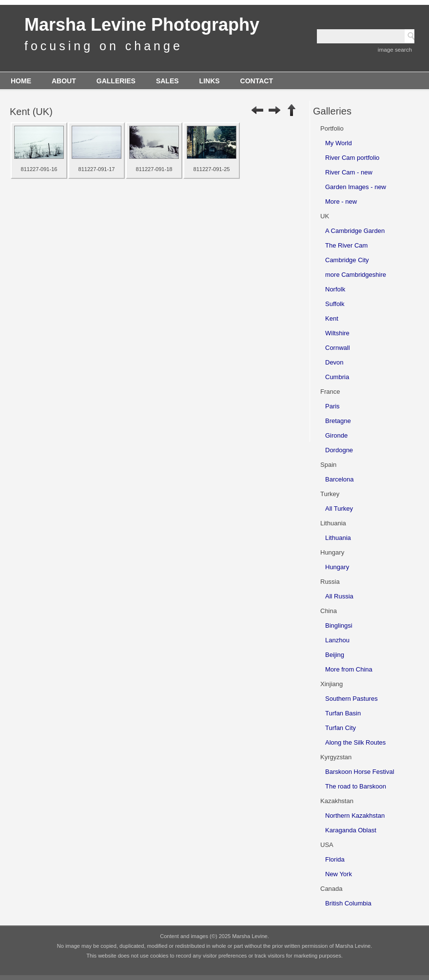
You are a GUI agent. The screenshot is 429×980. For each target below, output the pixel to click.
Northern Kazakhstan (355, 815)
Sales (167, 81)
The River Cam (346, 245)
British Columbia (348, 903)
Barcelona (339, 479)
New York (338, 874)
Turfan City (340, 727)
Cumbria (337, 377)
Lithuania (338, 537)
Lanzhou (337, 640)
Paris (332, 406)
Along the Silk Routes (355, 742)
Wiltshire (337, 333)
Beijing (334, 654)
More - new (341, 201)
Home (21, 81)
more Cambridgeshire (355, 274)
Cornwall (337, 347)
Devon (334, 362)
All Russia (339, 596)
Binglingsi (338, 625)
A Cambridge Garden (355, 230)
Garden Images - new (355, 187)
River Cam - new (348, 172)
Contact (256, 81)
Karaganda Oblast (350, 830)
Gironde (336, 435)
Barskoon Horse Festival (359, 771)
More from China (348, 669)
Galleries (116, 81)
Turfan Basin (343, 713)
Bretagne (338, 420)
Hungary (337, 567)
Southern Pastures (351, 698)
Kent (331, 318)
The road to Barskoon (355, 786)
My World (338, 143)
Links (209, 81)
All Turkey (339, 508)
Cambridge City (347, 260)
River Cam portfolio (352, 157)
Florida (335, 859)
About (64, 81)
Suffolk (335, 303)
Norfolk (335, 289)
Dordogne (339, 450)
